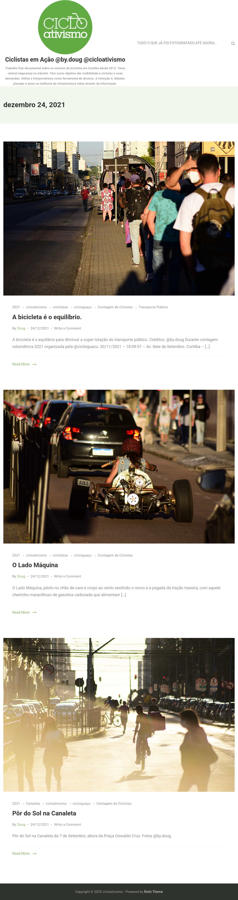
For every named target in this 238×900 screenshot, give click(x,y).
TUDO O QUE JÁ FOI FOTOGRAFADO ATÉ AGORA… (177, 43)
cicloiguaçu (83, 307)
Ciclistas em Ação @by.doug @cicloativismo (65, 59)
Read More (21, 364)
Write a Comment (67, 328)
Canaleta (33, 804)
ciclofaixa (61, 307)
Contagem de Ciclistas (116, 307)
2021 (16, 307)
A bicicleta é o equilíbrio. (47, 317)
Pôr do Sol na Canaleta (44, 813)
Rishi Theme (153, 892)
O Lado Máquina (35, 565)
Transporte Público (153, 307)
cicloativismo (37, 307)
